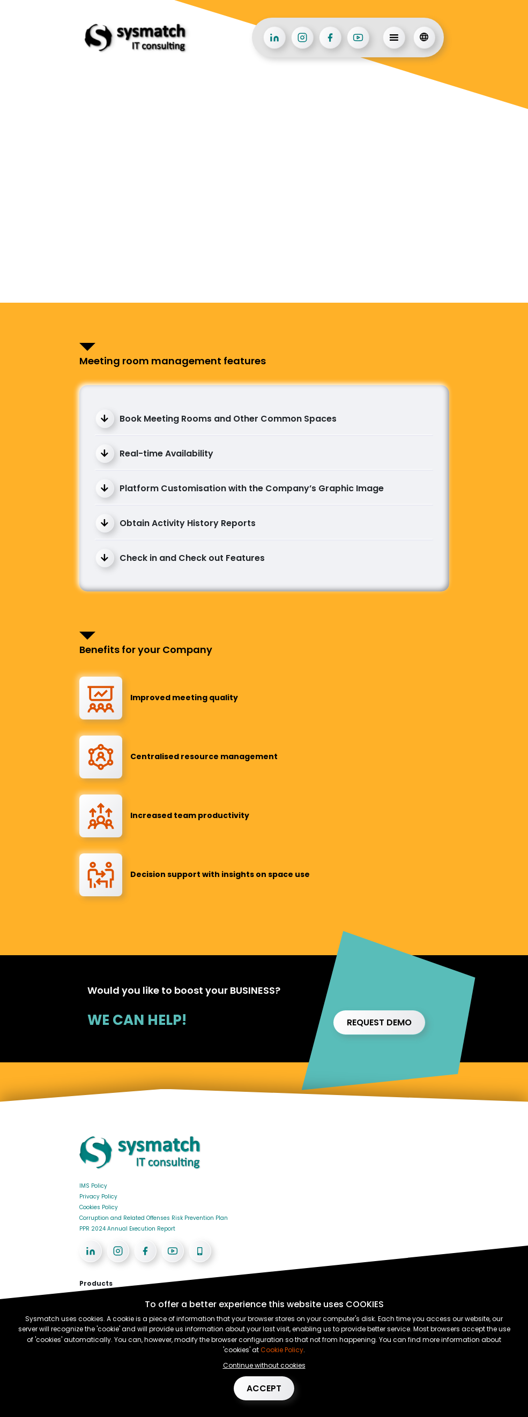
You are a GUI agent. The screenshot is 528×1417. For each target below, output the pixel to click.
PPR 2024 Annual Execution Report (127, 1229)
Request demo (379, 1022)
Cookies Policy (98, 1207)
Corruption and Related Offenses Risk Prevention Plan (153, 1218)
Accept (264, 1388)
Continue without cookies (264, 1364)
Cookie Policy (281, 1349)
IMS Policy (93, 1186)
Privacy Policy (98, 1197)
